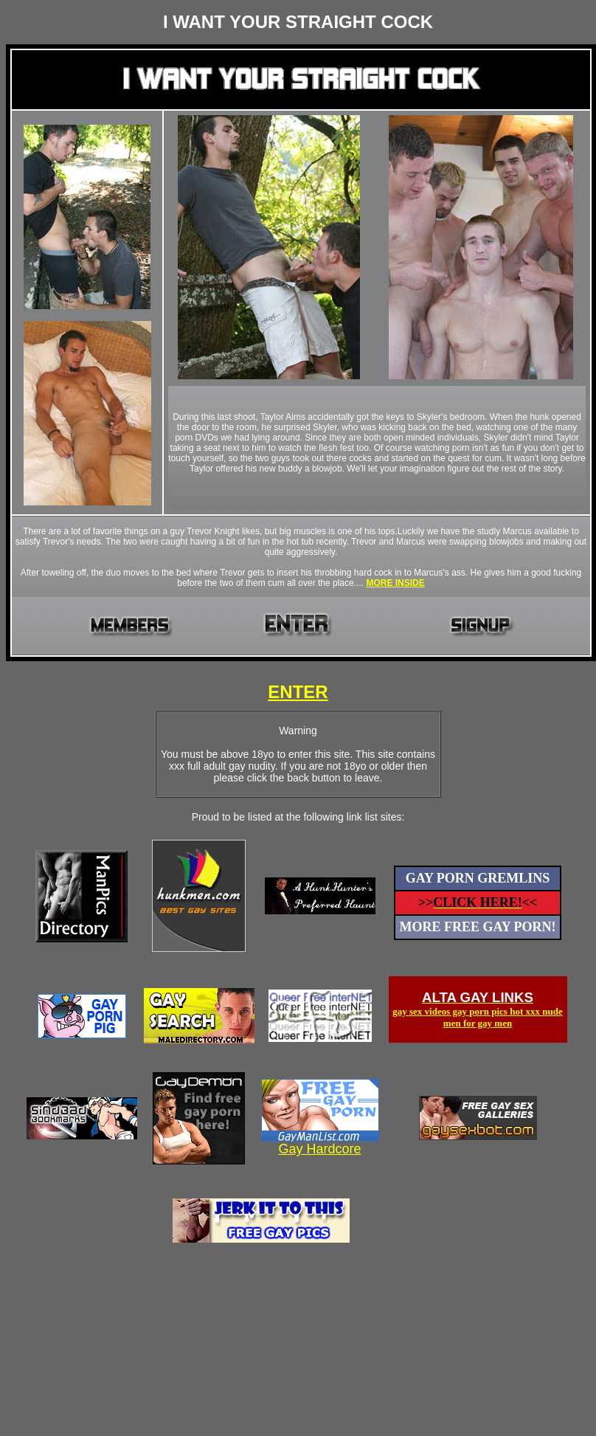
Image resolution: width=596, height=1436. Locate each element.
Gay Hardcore (319, 1149)
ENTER (298, 692)
